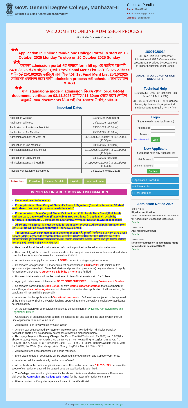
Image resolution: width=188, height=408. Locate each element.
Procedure (34, 181)
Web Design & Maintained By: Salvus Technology (98, 404)
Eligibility (75, 181)
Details (135, 222)
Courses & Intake (55, 181)
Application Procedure (147, 180)
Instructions (17, 181)
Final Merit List (142, 192)
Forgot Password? (141, 139)
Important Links (95, 181)
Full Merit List (142, 186)
